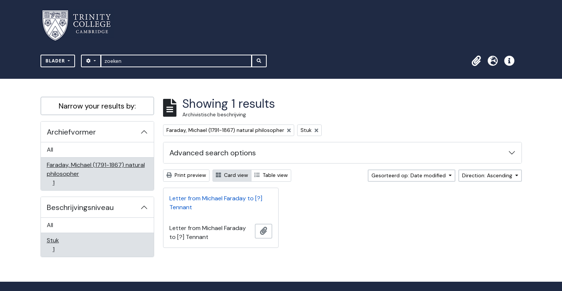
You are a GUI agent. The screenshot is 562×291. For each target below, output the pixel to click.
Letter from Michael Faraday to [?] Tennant (215, 202)
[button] (476, 61)
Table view (271, 175)
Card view (232, 175)
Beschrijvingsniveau (80, 207)
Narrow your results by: (97, 106)
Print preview (186, 175)
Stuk (58, 245)
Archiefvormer (71, 132)
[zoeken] (176, 61)
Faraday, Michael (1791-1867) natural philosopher (95, 173)
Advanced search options (212, 153)
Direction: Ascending (488, 175)
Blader (56, 61)
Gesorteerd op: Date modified (409, 175)
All (50, 149)
